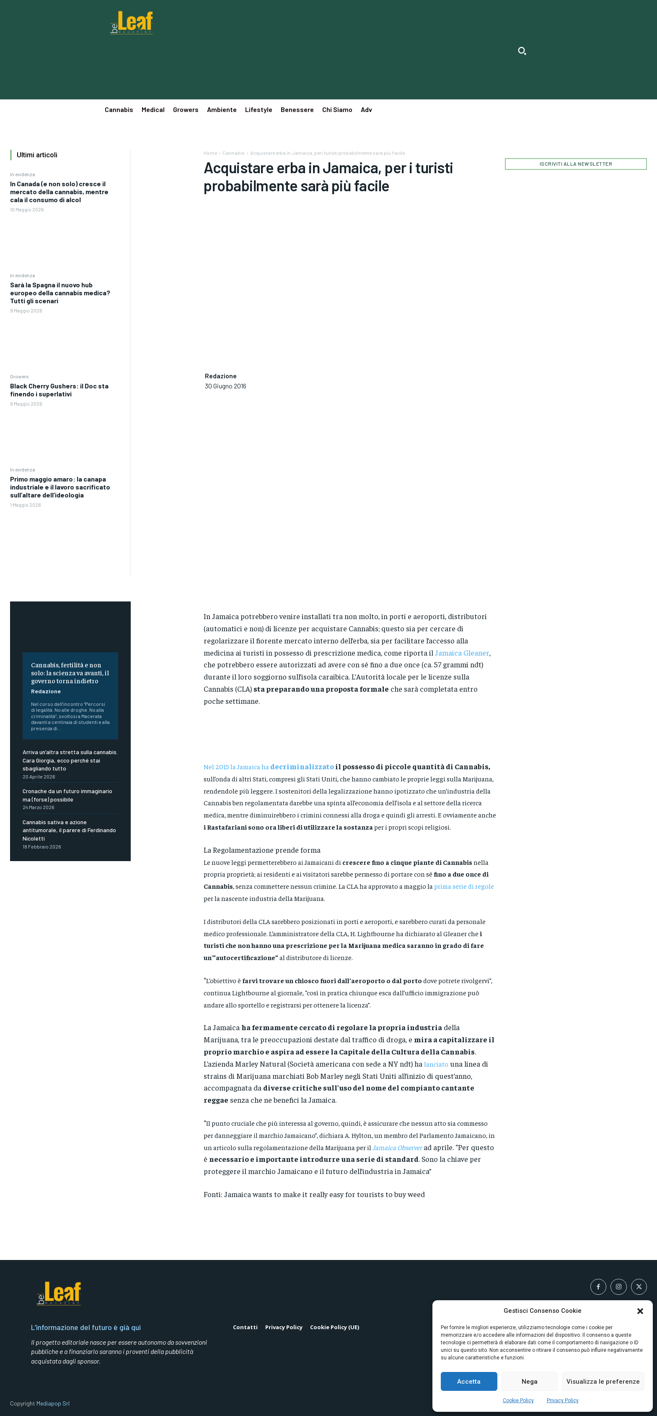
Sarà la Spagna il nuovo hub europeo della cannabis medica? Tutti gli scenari (60, 293)
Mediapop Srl (53, 1403)
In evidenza (22, 174)
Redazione (46, 691)
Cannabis (233, 153)
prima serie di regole (464, 886)
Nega (530, 1381)
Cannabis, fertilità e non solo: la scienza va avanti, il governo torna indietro (70, 672)
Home (210, 153)
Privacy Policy (563, 1400)
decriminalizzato (302, 766)
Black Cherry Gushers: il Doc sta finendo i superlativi (59, 390)
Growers (19, 376)
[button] (640, 1311)
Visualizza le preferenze (603, 1381)
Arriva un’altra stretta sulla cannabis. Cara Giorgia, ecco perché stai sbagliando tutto (70, 760)
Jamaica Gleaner (462, 652)
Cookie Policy (518, 1400)
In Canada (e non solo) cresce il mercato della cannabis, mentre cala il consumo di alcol (59, 191)
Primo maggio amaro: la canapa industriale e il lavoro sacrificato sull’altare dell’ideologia (60, 487)
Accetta (469, 1381)
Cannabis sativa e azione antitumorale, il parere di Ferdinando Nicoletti (69, 830)
